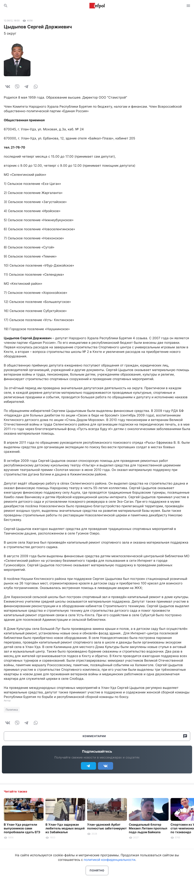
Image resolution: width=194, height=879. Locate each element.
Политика (12, 709)
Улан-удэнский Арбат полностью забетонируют (107, 826)
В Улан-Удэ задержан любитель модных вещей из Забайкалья (65, 828)
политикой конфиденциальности (109, 860)
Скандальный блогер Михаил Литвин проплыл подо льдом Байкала (148, 828)
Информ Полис (97, 5)
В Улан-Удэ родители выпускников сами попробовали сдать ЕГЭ (22, 828)
